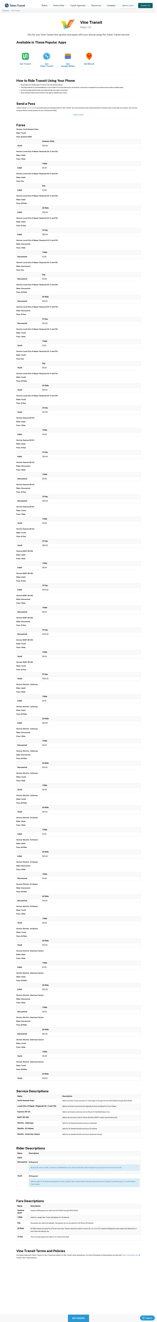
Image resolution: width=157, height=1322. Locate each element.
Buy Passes (78, 1318)
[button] (45, 5)
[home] (15, 5)
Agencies (6, 11)
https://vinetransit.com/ (130, 1255)
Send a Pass (31, 108)
